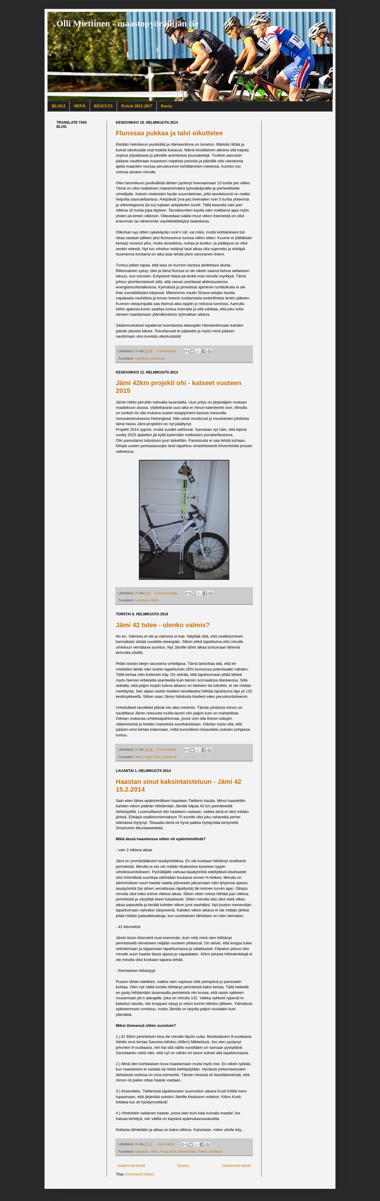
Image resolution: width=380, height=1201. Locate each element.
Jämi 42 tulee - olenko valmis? (163, 625)
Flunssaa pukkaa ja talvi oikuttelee (169, 133)
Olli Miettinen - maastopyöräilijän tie (127, 23)
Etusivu (183, 1166)
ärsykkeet (216, 1151)
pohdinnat (157, 358)
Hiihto (155, 600)
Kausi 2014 (153, 757)
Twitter (202, 1151)
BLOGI (58, 106)
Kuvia (166, 106)
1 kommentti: (166, 1144)
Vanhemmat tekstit (236, 1166)
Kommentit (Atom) (139, 1174)
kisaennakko (187, 1151)
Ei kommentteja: (167, 593)
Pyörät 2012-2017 (136, 106)
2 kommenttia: (167, 351)
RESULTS (103, 106)
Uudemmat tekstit (131, 1166)
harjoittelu (142, 358)
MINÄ (80, 106)
